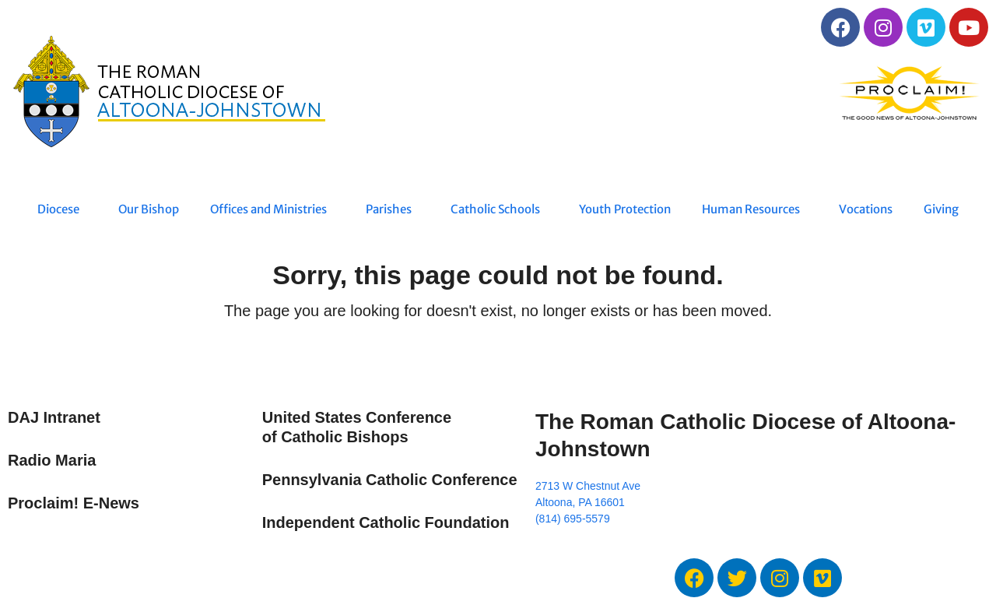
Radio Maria (52, 460)
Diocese (62, 209)
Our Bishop (148, 209)
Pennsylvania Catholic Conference (389, 479)
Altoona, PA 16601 (580, 502)
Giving (941, 209)
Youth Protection (625, 209)
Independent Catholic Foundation (386, 522)
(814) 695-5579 (572, 518)
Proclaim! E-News (73, 503)
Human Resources (755, 209)
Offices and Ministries (272, 209)
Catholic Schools (499, 209)
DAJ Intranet (54, 417)
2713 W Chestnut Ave (587, 486)
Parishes (392, 209)
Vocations (866, 209)
